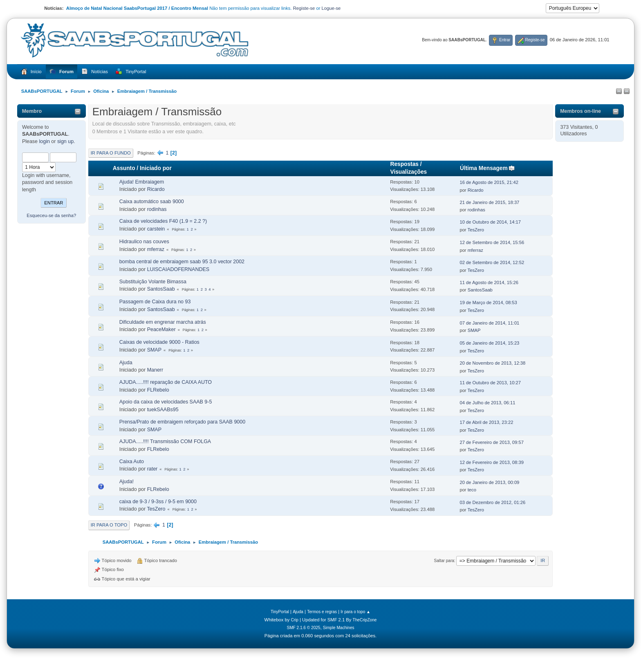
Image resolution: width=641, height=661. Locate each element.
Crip (294, 620)
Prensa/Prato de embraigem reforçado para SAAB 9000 (182, 422)
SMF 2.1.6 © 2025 (303, 627)
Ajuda (125, 362)
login (44, 141)
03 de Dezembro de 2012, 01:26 (492, 502)
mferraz (155, 249)
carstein (156, 229)
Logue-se (331, 8)
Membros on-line (580, 111)
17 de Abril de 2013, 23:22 (486, 422)
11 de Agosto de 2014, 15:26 (488, 282)
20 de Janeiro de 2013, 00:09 (489, 482)
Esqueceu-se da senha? (51, 215)
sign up (65, 141)
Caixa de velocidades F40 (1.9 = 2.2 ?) (163, 221)
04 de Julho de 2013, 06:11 (487, 402)
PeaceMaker (161, 329)
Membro (32, 111)
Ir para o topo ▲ (355, 611)
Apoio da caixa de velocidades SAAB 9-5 (165, 402)
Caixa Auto (131, 461)
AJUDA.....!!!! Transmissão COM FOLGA (165, 441)
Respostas (404, 164)
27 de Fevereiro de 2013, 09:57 (491, 442)
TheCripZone (365, 620)
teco (472, 489)
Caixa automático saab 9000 (151, 201)
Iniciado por (156, 168)
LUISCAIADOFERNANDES (178, 269)
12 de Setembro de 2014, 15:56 (491, 242)
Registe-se (304, 8)
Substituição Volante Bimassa (152, 282)
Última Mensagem (487, 168)
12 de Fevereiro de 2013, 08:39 (491, 462)
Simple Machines (338, 627)
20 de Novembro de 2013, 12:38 (492, 363)
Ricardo (156, 189)
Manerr (155, 370)
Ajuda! (126, 481)
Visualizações (408, 172)
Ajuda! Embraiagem (141, 182)
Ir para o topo (109, 524)
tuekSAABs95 (163, 409)
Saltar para (444, 560)
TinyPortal (280, 611)
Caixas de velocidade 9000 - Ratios (159, 342)
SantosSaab (161, 289)
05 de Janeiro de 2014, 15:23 (489, 343)
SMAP (474, 330)
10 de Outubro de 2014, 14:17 (490, 222)
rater (152, 469)
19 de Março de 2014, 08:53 (488, 302)
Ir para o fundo (111, 152)
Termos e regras (322, 611)
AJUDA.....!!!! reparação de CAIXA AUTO (165, 382)
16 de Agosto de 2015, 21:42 (488, 182)
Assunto (124, 168)
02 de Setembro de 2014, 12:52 (491, 262)
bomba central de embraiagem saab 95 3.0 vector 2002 (181, 261)
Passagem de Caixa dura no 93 (155, 302)
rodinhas (157, 209)
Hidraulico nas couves (144, 241)
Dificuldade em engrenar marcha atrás (162, 322)
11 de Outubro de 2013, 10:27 (490, 382)
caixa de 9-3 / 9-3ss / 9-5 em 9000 (158, 501)
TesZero (476, 229)
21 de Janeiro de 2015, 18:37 (489, 202)
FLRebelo (158, 390)
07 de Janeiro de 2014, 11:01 (489, 322)
